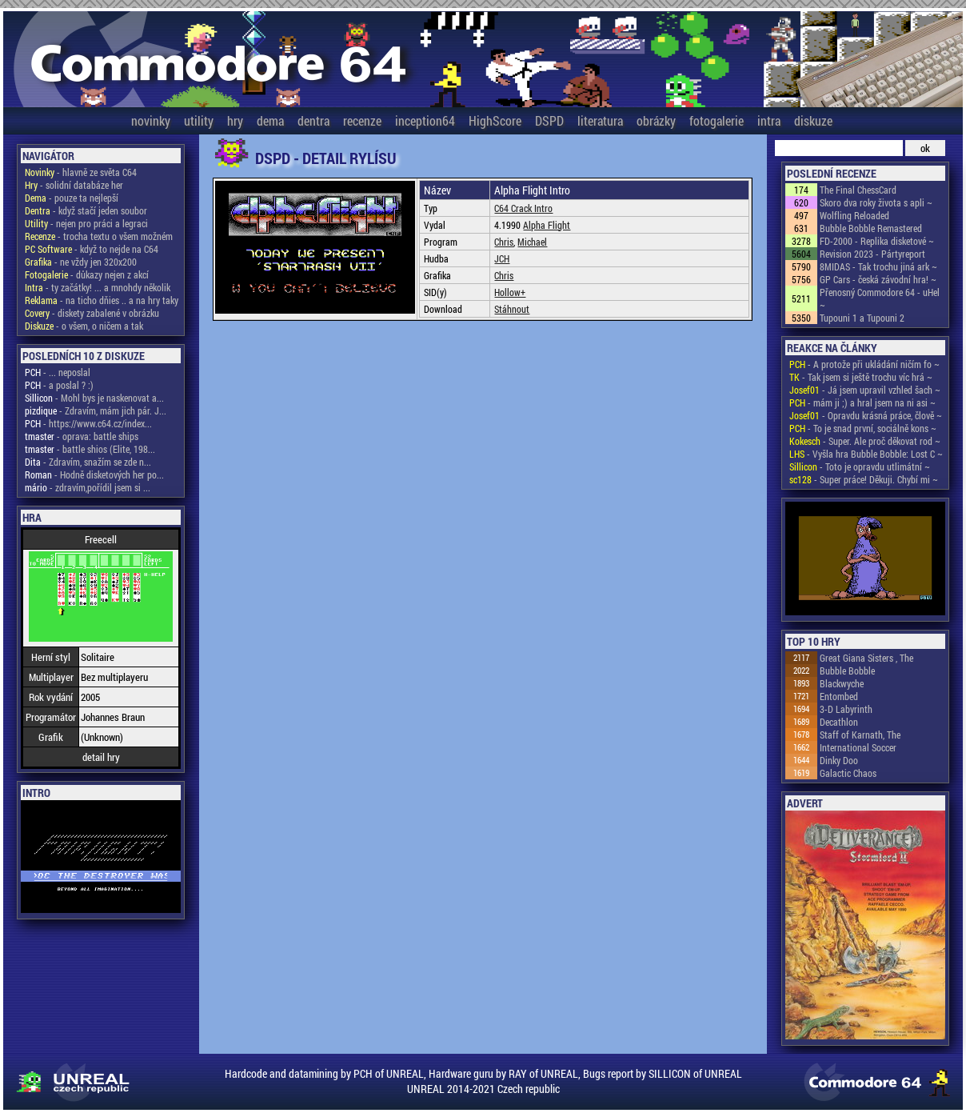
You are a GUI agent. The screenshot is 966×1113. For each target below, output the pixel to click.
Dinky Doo (839, 760)
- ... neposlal (57, 372)
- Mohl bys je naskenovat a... (94, 397)
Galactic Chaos (848, 773)
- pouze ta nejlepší (71, 197)
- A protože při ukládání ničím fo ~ (864, 364)
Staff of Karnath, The (860, 734)
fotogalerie (716, 120)
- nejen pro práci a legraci (86, 223)
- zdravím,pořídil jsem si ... (87, 487)
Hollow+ (509, 292)
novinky (150, 120)
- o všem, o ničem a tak (84, 325)
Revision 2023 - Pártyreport (872, 253)
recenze (362, 120)
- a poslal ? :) (59, 384)
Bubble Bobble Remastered (871, 228)
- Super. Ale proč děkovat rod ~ (864, 440)
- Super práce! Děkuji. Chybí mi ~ (863, 479)
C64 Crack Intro (523, 208)
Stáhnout (511, 308)
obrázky (656, 120)
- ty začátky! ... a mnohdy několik (97, 287)
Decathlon (839, 721)
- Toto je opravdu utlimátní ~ (859, 466)
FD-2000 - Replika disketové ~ (877, 240)
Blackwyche (842, 683)
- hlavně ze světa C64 (81, 172)
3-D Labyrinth (846, 709)
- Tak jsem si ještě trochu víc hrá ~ (860, 376)
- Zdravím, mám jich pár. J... (95, 410)
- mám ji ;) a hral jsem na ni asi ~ (862, 402)
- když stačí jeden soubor (86, 210)
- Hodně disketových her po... (94, 474)
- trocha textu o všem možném (99, 236)
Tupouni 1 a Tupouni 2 (862, 317)
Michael (532, 241)
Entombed (839, 696)
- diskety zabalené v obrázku (92, 312)
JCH (501, 258)
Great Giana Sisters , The (866, 657)
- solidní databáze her (74, 184)
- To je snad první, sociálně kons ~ (862, 428)
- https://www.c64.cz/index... (88, 423)
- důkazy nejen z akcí (87, 274)
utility (199, 120)
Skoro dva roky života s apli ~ (876, 202)
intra (768, 120)
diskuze (813, 120)
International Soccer (858, 747)
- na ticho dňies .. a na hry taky (101, 300)
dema (270, 120)
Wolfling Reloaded (854, 215)
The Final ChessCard (858, 189)
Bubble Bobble (847, 670)
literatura (600, 120)
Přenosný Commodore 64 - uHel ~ (880, 298)
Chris (503, 241)
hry (235, 120)
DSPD (549, 120)
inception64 (425, 120)
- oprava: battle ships (81, 436)
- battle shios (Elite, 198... (90, 448)
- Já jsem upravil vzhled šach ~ (864, 389)
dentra (313, 120)
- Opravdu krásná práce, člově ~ (865, 415)
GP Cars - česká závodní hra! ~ (878, 279)
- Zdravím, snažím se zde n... (88, 461)
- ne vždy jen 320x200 (81, 261)
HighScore (495, 120)
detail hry (101, 757)
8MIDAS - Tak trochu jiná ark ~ (878, 266)
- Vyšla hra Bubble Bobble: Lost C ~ (866, 453)
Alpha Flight (546, 224)
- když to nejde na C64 (91, 248)
